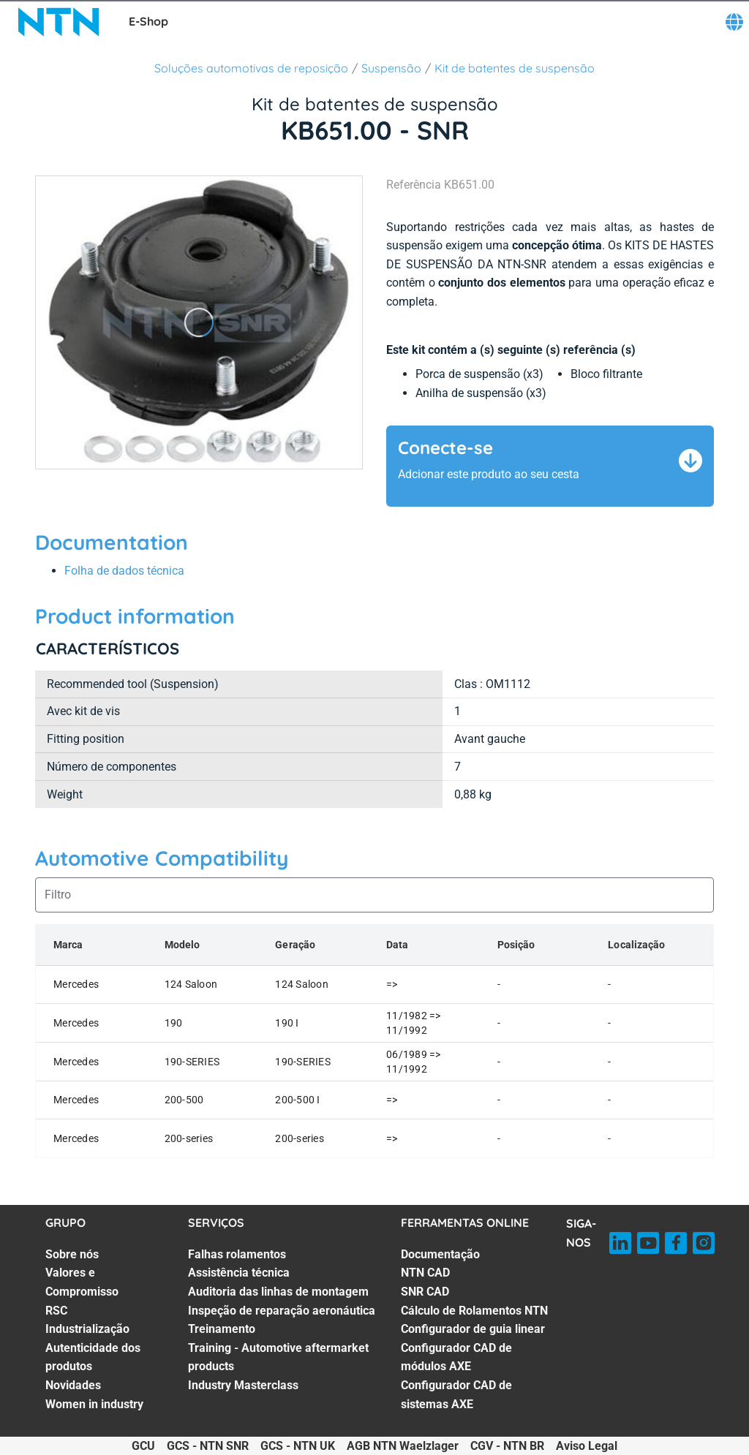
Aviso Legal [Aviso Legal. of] (586, 1446)
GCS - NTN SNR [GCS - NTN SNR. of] (208, 1446)
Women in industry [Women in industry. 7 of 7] (94, 1404)
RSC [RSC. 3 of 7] (56, 1311)
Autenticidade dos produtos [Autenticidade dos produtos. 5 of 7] (92, 1357)
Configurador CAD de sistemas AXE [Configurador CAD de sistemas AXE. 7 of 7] (456, 1394)
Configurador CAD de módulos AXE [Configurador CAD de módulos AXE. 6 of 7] (456, 1357)
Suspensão (391, 68)
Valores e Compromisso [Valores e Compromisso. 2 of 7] (81, 1282)
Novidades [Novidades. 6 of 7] (73, 1385)
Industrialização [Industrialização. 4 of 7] (87, 1329)
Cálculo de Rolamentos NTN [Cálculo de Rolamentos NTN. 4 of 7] (474, 1311)
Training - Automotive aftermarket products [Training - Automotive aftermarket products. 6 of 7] (278, 1357)
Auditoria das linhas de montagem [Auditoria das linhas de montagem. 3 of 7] (278, 1292)
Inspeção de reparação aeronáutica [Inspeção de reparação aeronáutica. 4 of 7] (281, 1311)
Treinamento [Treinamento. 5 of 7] (221, 1329)
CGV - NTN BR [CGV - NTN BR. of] (507, 1446)
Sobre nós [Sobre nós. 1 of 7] (72, 1254)
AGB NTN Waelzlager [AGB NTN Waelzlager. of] (403, 1446)
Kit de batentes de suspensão (514, 68)
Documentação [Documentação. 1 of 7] (440, 1254)
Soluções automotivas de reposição (251, 68)
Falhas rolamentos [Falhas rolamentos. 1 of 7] (237, 1254)
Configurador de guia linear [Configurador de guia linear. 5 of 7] (473, 1329)
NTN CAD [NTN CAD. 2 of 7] (425, 1273)
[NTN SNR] (58, 22)
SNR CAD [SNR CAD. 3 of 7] (425, 1292)
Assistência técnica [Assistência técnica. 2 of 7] (239, 1273)
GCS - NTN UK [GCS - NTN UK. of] (297, 1446)
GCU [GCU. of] (143, 1446)
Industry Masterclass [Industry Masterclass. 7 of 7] (243, 1385)
